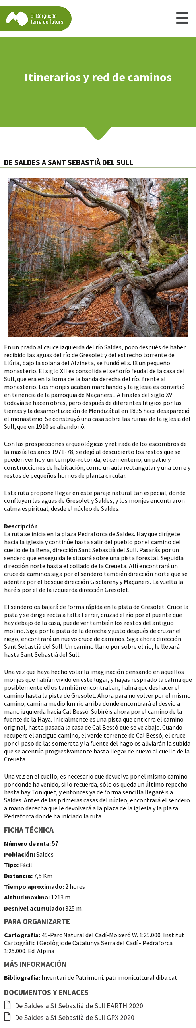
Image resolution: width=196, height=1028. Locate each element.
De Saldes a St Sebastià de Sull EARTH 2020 (73, 1005)
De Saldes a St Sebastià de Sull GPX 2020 (69, 1017)
